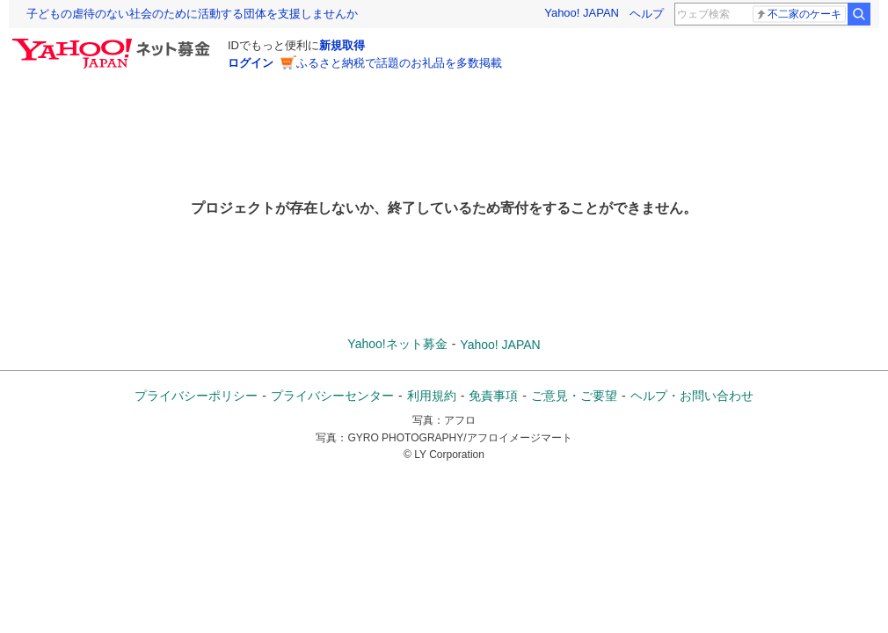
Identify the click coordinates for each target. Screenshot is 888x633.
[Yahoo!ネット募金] (114, 43)
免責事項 (493, 396)
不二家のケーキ (798, 14)
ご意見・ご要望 (574, 396)
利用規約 (431, 396)
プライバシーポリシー (196, 396)
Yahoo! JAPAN (581, 12)
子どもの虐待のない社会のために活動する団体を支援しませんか (192, 13)
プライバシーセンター (332, 396)
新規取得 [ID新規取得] (342, 45)
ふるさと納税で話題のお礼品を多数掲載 (399, 62)
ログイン (250, 62)
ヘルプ (647, 13)
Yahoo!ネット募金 (397, 344)
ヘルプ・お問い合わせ (691, 396)
